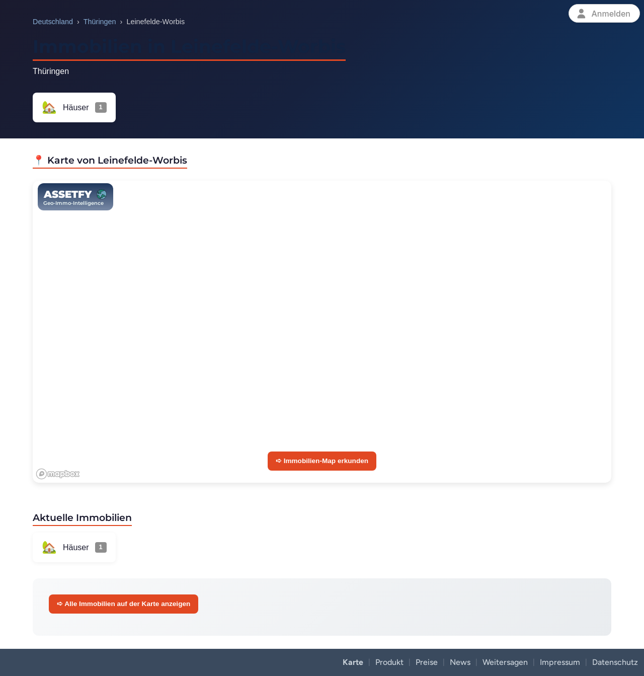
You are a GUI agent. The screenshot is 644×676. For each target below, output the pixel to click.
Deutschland (53, 22)
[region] (322, 332)
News (460, 662)
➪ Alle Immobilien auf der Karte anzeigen (123, 604)
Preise (427, 662)
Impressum (560, 662)
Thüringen (100, 22)
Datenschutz (615, 662)
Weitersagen (505, 662)
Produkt (389, 662)
